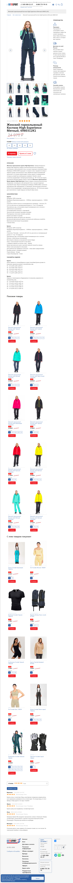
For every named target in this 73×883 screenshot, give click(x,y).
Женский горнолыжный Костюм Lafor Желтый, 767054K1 (36, 517)
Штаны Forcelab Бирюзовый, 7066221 (15, 568)
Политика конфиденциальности (29, 862)
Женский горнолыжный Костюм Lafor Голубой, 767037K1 (36, 329)
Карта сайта (26, 868)
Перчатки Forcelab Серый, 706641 (37, 757)
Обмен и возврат (27, 851)
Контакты (25, 859)
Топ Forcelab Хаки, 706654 (15, 709)
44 (14, 145)
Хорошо (38, 878)
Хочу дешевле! (11, 138)
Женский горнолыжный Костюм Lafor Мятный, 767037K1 (14, 376)
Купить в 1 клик (25, 153)
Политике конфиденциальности (11, 879)
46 (19, 145)
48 (25, 145)
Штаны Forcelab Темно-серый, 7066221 (38, 710)
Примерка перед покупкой (14, 157)
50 (30, 145)
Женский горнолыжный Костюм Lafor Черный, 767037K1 (14, 329)
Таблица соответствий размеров (20, 141)
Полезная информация (26, 847)
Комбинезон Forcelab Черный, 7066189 (16, 662)
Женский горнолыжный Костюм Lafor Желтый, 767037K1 (36, 470)
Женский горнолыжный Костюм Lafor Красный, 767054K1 (14, 470)
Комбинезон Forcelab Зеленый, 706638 (16, 757)
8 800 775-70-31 (41, 4)
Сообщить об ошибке (13, 851)
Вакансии (25, 856)
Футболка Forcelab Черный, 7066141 (15, 615)
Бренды (24, 853)
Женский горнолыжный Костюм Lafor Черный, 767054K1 (36, 423)
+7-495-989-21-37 (26, 4)
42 (9, 145)
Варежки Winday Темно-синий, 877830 (38, 615)
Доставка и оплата (28, 844)
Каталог (24, 839)
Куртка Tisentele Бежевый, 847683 (37, 662)
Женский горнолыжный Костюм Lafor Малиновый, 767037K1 (15, 423)
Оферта (24, 865)
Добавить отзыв (12, 788)
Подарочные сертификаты (26, 871)
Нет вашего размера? (12, 148)
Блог (23, 842)
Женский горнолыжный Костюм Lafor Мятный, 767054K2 (14, 517)
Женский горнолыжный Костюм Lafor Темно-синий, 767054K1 (37, 376)
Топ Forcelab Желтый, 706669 (37, 567)
